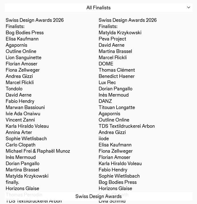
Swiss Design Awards (98, 196)
